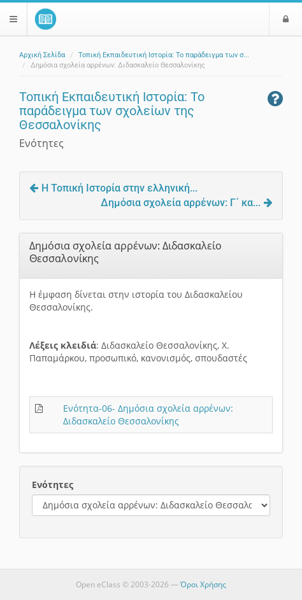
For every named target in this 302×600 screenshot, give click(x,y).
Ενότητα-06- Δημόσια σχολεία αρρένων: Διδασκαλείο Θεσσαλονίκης (148, 414)
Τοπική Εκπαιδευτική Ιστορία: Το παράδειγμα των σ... (163, 55)
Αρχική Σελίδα (42, 55)
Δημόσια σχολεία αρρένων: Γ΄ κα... (187, 203)
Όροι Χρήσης (203, 584)
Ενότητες (52, 484)
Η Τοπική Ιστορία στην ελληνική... (113, 188)
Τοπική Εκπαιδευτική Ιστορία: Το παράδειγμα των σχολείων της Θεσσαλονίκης (112, 110)
